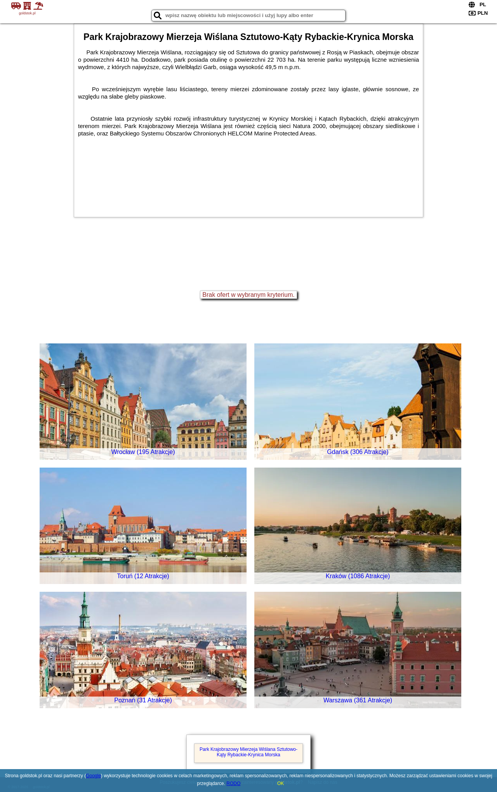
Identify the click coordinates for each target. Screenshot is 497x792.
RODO (233, 783)
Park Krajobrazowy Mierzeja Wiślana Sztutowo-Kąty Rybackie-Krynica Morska (248, 752)
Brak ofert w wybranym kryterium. (248, 294)
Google (93, 775)
